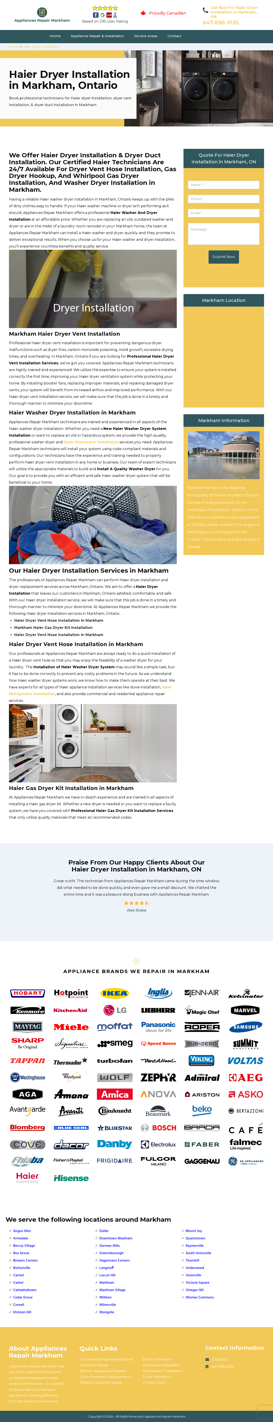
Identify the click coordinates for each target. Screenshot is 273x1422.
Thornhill (192, 1261)
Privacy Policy (154, 1382)
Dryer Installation (157, 1359)
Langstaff (106, 1268)
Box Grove (21, 1253)
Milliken (105, 1297)
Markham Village (112, 1290)
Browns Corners (25, 1261)
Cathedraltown (24, 1290)
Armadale (20, 1238)
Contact (174, 36)
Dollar (104, 1231)
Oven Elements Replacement (105, 1377)
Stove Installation (157, 1377)
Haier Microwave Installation (91, 442)
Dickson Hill (22, 1312)
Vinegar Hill (195, 1290)
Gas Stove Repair (94, 1365)
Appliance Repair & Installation (97, 36)
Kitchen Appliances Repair (102, 1371)
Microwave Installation (162, 1365)
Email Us (219, 1359)
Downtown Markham (115, 1238)
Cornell (18, 1305)
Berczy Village (24, 1246)
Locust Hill (107, 1275)
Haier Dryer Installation (40, 47)
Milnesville (107, 1305)
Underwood (195, 1268)
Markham (106, 1283)
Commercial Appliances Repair (106, 1359)
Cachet (18, 1275)
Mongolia (106, 1312)
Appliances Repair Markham (165, 1416)
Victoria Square (197, 1283)
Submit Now (224, 257)
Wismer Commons (200, 1297)
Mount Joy (194, 1231)
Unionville (193, 1275)
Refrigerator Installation (163, 1371)
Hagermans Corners (114, 1261)
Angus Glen (22, 1231)
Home (55, 36)
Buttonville (21, 1268)
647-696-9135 (221, 22)
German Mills (109, 1246)
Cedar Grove (23, 1297)
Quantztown (195, 1238)
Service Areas (146, 36)
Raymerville (195, 1246)
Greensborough (111, 1253)
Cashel (18, 1283)
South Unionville (198, 1253)
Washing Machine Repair (101, 1382)
